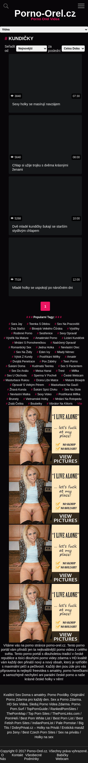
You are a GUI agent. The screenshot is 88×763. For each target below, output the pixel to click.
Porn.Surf (17, 709)
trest (60, 370)
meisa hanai (42, 370)
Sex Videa (19, 704)
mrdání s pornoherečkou (29, 342)
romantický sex (19, 347)
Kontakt (17, 755)
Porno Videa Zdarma (54, 704)
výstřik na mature (16, 338)
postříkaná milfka (68, 394)
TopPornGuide (37, 709)
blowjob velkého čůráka (46, 328)
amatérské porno (45, 338)
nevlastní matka (19, 394)
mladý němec (64, 352)
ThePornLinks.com (66, 713)
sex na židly (23, 352)
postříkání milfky (48, 356)
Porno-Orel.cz (45, 16)
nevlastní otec (69, 347)
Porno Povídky (58, 695)
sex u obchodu (16, 375)
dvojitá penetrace (22, 361)
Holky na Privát (48, 727)
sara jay (15, 324)
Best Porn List (63, 718)
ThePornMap (16, 713)
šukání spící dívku (44, 389)
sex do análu (19, 370)
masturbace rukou (16, 380)
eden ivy (43, 352)
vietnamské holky (35, 399)
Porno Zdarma (16, 699)
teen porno (69, 361)
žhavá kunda (16, 389)
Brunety (13, 399)
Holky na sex (43, 737)
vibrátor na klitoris (60, 403)
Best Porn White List (35, 718)
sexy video (43, 394)
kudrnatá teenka (42, 366)
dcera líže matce (46, 380)
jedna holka (45, 347)
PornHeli (11, 718)
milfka (74, 370)
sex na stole (71, 389)
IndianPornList (43, 723)
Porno (75, 704)
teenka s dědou (38, 324)
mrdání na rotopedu (67, 399)
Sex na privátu (68, 732)
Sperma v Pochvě (44, 375)
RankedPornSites (63, 709)
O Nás (3, 757)
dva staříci (17, 328)
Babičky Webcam (62, 757)
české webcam (72, 375)
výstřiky (73, 328)
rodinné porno (21, 333)
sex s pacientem (70, 366)
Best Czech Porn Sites (39, 732)
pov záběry (48, 361)
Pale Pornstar (66, 723)
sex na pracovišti (67, 324)
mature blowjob (74, 380)
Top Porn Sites (39, 713)
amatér (70, 356)
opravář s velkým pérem (27, 385)
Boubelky (35, 403)
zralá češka (14, 403)
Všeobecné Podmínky (33, 757)
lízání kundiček (73, 338)
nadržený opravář (63, 342)
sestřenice (45, 333)
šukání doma (15, 366)
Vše (79, 403)
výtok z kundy (22, 356)
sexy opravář (67, 333)
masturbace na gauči (63, 385)
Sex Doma (23, 695)
